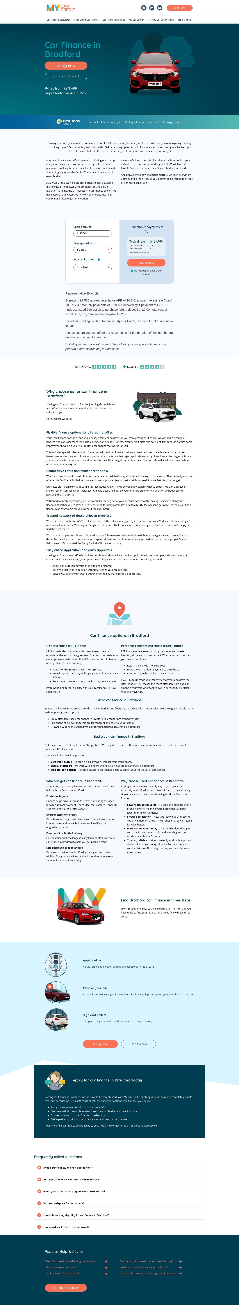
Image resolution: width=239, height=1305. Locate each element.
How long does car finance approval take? (143, 1267)
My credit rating (84, 259)
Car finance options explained (62, 1273)
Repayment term (84, 242)
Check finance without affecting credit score (70, 1261)
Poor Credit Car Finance (86, 19)
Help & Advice (185, 19)
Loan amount (82, 226)
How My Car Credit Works (161, 19)
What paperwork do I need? (60, 1267)
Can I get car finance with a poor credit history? (146, 1261)
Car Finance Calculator (58, 19)
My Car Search (136, 19)
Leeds (92, 146)
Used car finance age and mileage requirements (147, 1273)
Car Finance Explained (113, 19)
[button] (119, 1167)
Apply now (146, 262)
